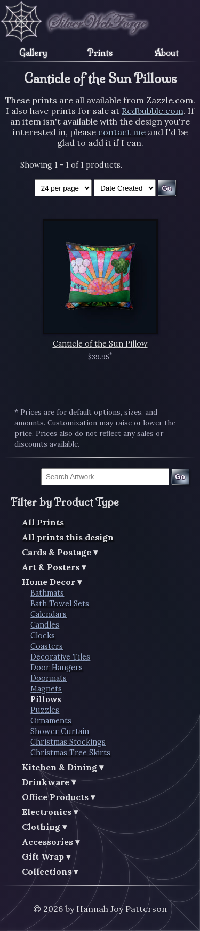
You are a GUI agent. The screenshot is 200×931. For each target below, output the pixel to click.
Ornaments (50, 721)
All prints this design (68, 537)
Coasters (46, 646)
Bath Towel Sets (59, 603)
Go (180, 477)
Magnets (46, 689)
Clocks (42, 635)
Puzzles (44, 710)
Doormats (48, 678)
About (167, 52)
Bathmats (47, 593)
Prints (100, 52)
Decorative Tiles (60, 657)
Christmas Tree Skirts (70, 752)
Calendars (48, 614)
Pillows (45, 699)
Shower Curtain (59, 731)
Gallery (33, 52)
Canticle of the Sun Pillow (100, 344)
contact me (122, 132)
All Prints (43, 522)
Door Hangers (56, 667)
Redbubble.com (152, 110)
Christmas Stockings (68, 742)
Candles (44, 625)
